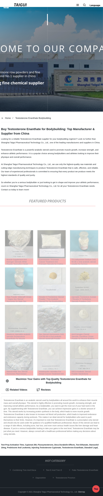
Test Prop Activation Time (12, 445)
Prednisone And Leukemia (18, 448)
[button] (78, 5)
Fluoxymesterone (45, 445)
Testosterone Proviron (66, 477)
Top (96, 489)
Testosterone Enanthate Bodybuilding (33, 118)
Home (8, 118)
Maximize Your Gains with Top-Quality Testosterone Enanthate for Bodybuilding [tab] (48, 381)
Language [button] (95, 5)
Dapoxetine (41, 477)
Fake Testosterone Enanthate (86, 470)
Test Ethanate (82, 445)
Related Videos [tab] (16, 389)
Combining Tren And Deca (25, 470)
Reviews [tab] (44, 389)
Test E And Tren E (55, 470)
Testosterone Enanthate (72, 448)
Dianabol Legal (91, 448)
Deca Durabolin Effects (64, 445)
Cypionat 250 (31, 445)
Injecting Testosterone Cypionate (46, 448)
